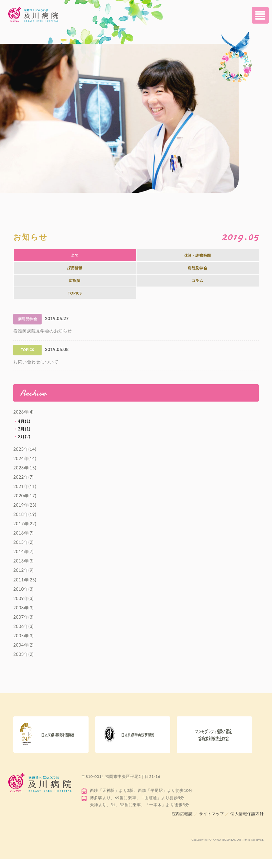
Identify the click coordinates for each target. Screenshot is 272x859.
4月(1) (24, 421)
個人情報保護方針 (247, 813)
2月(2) (24, 436)
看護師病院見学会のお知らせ (42, 330)
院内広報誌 (182, 813)
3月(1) (24, 428)
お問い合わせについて (35, 361)
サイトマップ (211, 813)
